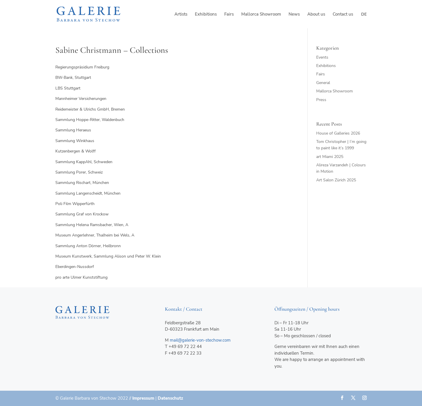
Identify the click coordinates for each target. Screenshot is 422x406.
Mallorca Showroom (261, 14)
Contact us (343, 14)
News (294, 14)
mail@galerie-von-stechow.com (200, 340)
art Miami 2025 (329, 156)
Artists (180, 14)
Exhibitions (206, 14)
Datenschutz (170, 398)
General (323, 82)
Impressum (143, 398)
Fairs (229, 14)
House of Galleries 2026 (338, 133)
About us (316, 14)
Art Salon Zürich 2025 (336, 180)
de (364, 14)
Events (322, 57)
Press (321, 100)
